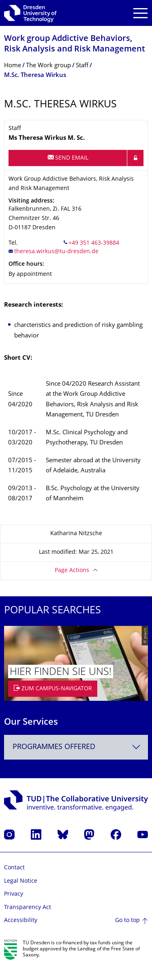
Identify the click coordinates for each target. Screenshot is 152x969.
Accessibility (20, 920)
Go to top (127, 920)
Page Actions (72, 570)
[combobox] (76, 747)
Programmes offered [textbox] (54, 747)
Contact (14, 868)
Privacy (13, 894)
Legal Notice (20, 881)
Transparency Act (27, 907)
